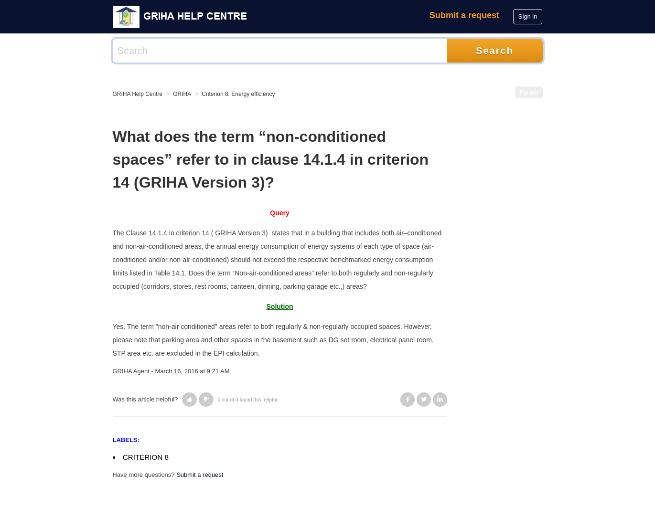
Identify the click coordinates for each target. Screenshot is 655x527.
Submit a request (464, 15)
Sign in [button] (527, 16)
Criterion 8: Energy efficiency (238, 94)
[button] (189, 399)
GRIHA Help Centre (138, 94)
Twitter (424, 399)
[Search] (280, 51)
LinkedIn (440, 399)
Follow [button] (529, 92)
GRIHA (182, 94)
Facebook (407, 399)
